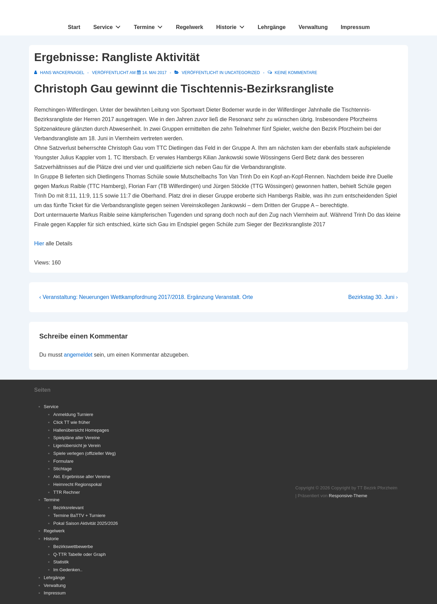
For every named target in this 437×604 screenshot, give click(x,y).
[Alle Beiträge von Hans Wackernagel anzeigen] (59, 72)
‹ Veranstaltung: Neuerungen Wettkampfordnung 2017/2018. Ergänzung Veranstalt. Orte (146, 297)
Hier (39, 243)
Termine (150, 25)
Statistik (61, 561)
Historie (232, 25)
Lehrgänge (272, 27)
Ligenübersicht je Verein (77, 445)
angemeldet (78, 355)
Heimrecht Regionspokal (77, 484)
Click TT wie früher (71, 422)
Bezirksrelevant (68, 507)
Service (108, 25)
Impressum (355, 27)
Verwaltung (313, 27)
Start (74, 27)
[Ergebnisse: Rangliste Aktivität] (154, 72)
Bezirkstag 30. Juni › (373, 297)
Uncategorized (242, 72)
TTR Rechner (66, 492)
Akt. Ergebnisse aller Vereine (81, 476)
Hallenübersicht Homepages (81, 430)
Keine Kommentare (296, 72)
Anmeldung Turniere (73, 414)
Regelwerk (189, 27)
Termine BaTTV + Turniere (79, 515)
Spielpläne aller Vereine (76, 437)
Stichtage (62, 468)
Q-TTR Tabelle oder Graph (79, 554)
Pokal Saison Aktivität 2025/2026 (85, 523)
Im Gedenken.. (67, 569)
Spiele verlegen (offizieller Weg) (84, 453)
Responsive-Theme (348, 495)
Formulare (63, 461)
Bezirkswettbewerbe (73, 546)
